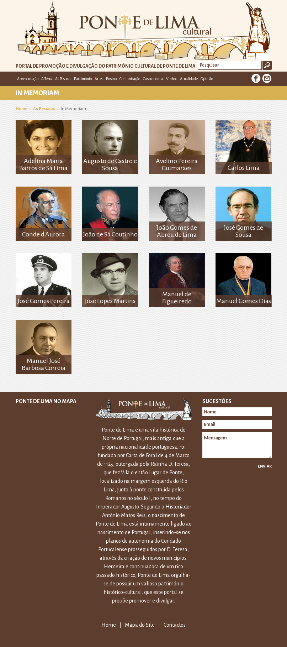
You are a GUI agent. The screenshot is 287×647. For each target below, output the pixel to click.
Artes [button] (99, 79)
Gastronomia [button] (153, 79)
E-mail (266, 78)
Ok (267, 65)
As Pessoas (44, 108)
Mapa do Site (140, 625)
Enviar (265, 466)
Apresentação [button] (27, 79)
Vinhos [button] (171, 79)
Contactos (175, 625)
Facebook (256, 78)
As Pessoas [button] (63, 79)
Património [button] (83, 79)
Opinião (207, 79)
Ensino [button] (111, 79)
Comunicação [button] (129, 79)
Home (21, 108)
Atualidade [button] (189, 79)
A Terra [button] (46, 79)
